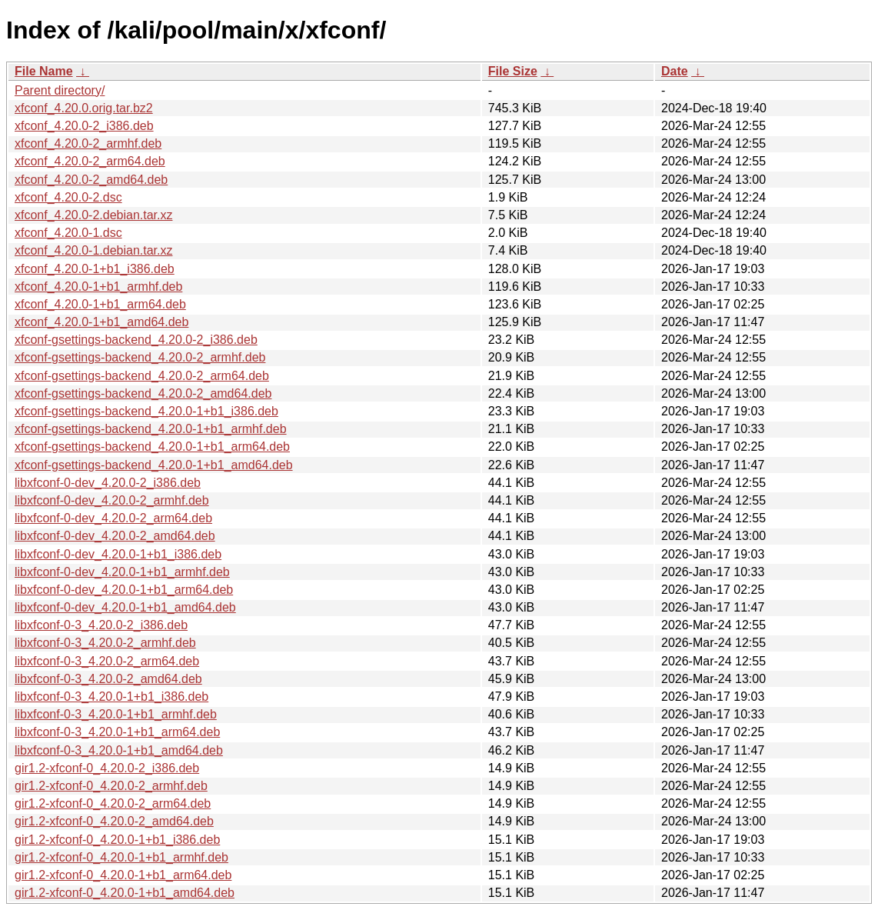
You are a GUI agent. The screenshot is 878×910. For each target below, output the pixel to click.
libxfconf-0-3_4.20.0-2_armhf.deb (105, 642)
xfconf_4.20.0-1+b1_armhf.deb (98, 286)
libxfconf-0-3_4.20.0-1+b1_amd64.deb (119, 750)
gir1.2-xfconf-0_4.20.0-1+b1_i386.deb (117, 839)
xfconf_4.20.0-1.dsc (68, 232)
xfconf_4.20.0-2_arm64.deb (90, 161)
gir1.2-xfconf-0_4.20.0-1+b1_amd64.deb (124, 892)
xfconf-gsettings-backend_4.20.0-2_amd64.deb (143, 393)
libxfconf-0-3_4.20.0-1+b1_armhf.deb (116, 714)
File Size (512, 71)
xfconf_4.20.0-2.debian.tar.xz (93, 215)
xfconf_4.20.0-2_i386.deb (84, 125)
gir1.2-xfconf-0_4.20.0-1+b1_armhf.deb (121, 857)
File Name (44, 71)
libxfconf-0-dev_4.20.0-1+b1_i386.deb (118, 554)
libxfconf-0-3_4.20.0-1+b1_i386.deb (111, 696)
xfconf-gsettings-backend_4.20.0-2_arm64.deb (142, 375)
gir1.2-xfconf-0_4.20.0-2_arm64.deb (113, 803)
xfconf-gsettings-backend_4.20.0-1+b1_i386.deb (146, 411)
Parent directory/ (60, 90)
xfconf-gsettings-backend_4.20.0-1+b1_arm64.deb (152, 446)
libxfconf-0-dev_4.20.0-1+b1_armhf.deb (122, 571)
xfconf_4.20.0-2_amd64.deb (91, 179)
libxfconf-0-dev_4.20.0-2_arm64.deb (113, 518)
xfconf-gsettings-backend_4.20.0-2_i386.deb (136, 339)
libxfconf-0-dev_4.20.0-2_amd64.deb (115, 535)
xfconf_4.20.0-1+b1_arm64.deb (100, 304)
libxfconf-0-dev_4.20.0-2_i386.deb (108, 482)
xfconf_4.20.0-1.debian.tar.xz (93, 250)
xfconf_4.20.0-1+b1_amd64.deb (101, 321)
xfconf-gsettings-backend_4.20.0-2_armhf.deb (140, 357)
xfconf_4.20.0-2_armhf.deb (88, 143)
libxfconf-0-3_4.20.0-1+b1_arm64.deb (117, 731)
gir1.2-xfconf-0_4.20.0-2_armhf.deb (111, 785)
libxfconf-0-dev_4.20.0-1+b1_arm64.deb (124, 589)
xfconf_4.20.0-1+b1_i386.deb (95, 268)
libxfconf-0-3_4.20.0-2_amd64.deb (108, 678)
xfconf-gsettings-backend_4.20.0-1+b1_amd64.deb (154, 465)
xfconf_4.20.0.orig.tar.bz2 (84, 108)
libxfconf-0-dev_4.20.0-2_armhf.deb (112, 500)
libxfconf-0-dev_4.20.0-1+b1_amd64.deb (125, 607)
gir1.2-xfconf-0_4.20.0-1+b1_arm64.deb (123, 875)
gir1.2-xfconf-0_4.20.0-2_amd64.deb (114, 821)
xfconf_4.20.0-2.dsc (68, 197)
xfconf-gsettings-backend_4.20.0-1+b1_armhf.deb (151, 428)
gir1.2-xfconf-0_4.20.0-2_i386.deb (107, 768)
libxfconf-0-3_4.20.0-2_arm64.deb (107, 661)
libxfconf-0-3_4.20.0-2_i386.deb (101, 625)
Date (674, 71)
